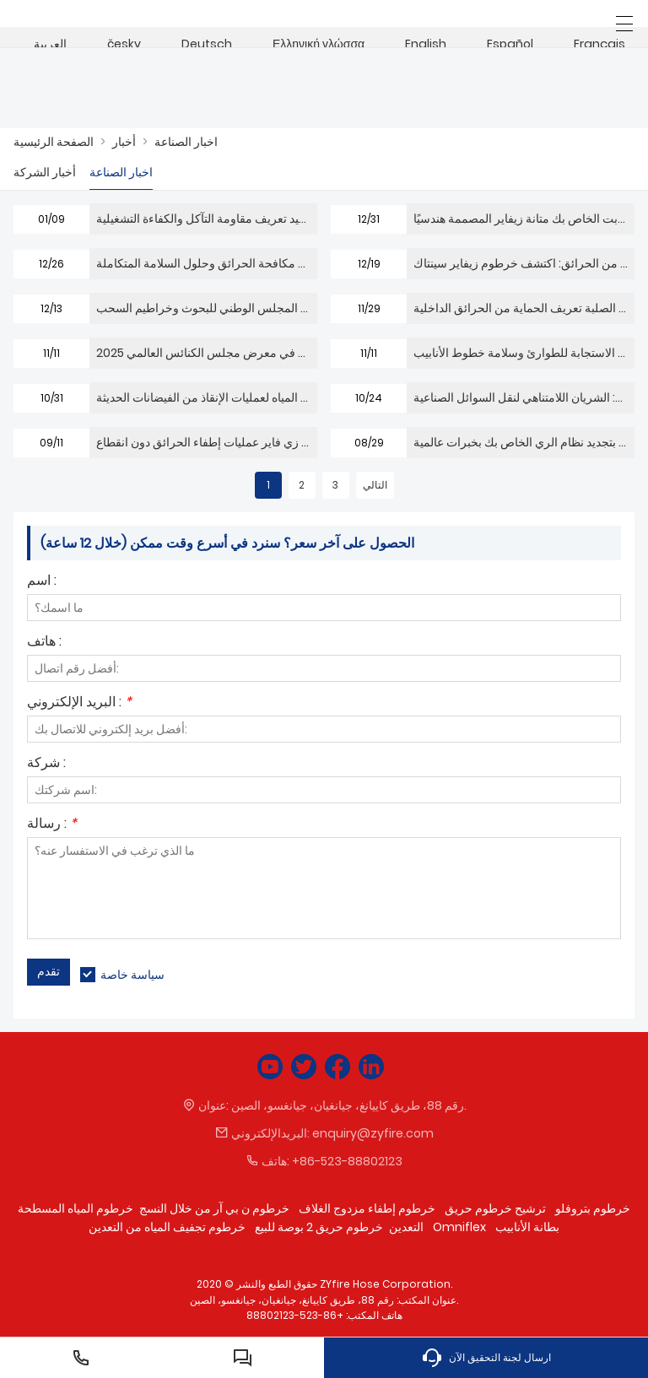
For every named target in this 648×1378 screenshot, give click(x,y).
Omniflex (459, 1227)
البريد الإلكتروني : (79, 703)
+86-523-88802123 (347, 1161)
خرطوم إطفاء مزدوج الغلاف (367, 1208)
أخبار (124, 141)
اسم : (42, 582)
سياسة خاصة (132, 974)
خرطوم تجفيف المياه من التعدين (167, 1227)
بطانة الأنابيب (527, 1227)
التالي (375, 485)
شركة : (46, 764)
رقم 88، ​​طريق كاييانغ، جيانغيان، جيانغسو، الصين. (349, 1105)
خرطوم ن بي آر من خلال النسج (214, 1208)
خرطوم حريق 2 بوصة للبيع (319, 1227)
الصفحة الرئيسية (54, 141)
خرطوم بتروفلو (592, 1208)
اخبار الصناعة (186, 141)
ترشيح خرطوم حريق (495, 1208)
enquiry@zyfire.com (373, 1133)
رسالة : (52, 825)
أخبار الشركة (45, 172)
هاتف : (44, 643)
